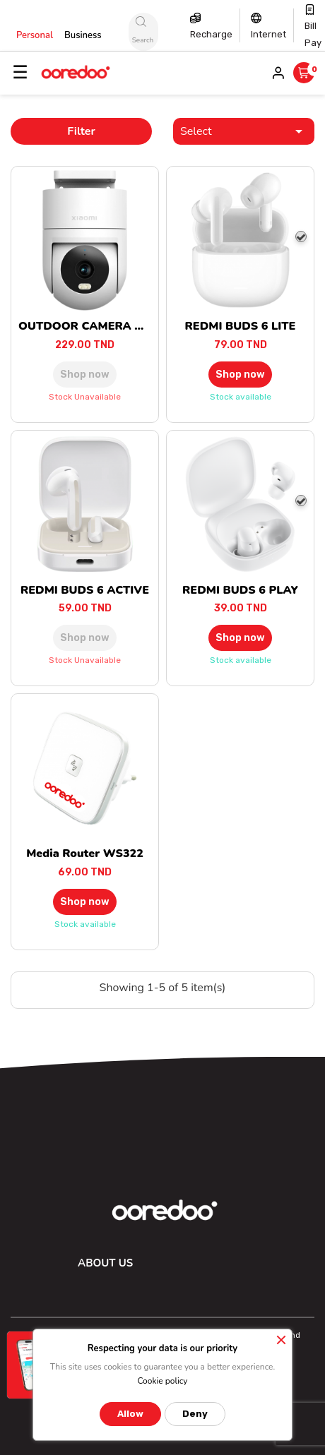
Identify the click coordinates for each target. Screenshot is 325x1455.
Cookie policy (162, 1381)
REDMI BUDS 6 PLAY (240, 590)
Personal (34, 35)
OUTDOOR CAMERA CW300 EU (106, 326)
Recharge (211, 34)
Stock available (240, 397)
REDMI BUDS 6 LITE (240, 326)
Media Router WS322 (84, 853)
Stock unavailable (85, 397)
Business (83, 35)
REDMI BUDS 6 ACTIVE (84, 590)
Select (243, 131)
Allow (130, 1413)
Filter (81, 131)
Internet (268, 34)
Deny (195, 1413)
